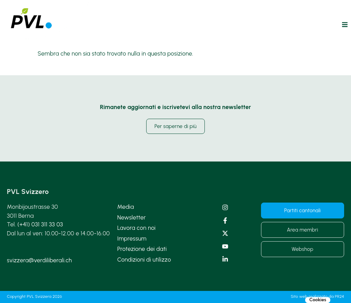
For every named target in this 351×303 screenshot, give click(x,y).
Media (125, 206)
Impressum (132, 238)
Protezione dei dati (142, 248)
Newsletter (131, 217)
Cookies (317, 300)
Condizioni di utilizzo (144, 259)
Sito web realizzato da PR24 (317, 296)
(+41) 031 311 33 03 (40, 224)
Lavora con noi (136, 227)
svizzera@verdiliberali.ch (39, 260)
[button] (345, 24)
